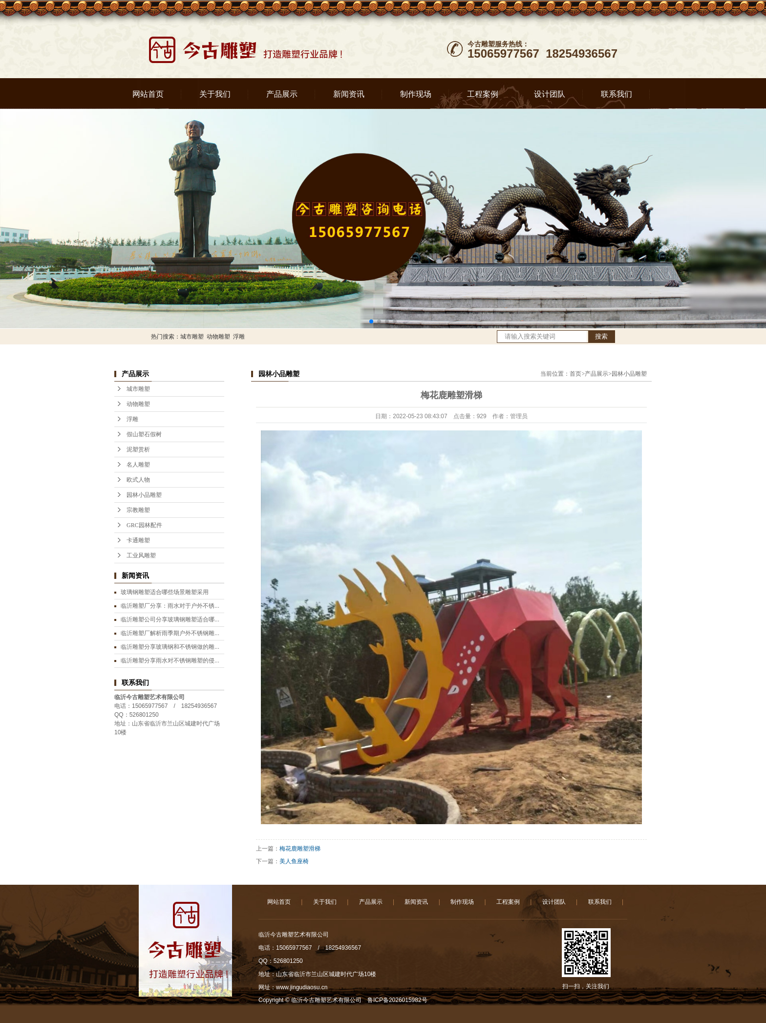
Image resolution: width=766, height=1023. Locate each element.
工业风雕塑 (141, 555)
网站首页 (148, 94)
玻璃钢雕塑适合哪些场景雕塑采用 (165, 592)
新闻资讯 (348, 94)
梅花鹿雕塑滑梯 (299, 848)
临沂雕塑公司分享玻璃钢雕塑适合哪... (170, 619)
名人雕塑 (138, 464)
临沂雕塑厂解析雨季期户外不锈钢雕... (170, 633)
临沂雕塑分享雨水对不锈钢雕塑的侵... (170, 660)
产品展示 (282, 94)
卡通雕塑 (138, 540)
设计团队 (549, 94)
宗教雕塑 (138, 510)
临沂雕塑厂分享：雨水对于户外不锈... (170, 605)
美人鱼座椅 (294, 861)
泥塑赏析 (138, 449)
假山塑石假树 (144, 434)
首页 (575, 373)
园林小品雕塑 (144, 494)
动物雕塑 (218, 336)
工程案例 (482, 94)
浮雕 (239, 336)
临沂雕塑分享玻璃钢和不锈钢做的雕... (170, 646)
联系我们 (616, 94)
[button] (371, 321)
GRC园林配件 (144, 525)
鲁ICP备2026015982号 (397, 1000)
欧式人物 (138, 479)
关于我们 (215, 94)
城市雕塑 (192, 336)
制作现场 (415, 94)
